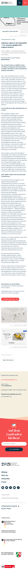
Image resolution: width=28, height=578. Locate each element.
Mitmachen (5, 479)
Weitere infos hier (9, 299)
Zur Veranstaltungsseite (8, 379)
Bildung (4, 472)
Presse (3, 482)
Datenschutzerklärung (9, 498)
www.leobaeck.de (6, 385)
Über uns (4, 475)
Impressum (5, 495)
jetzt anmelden (14, 449)
